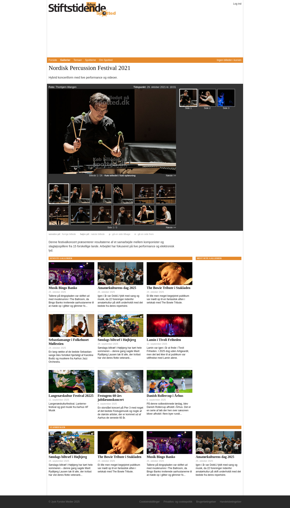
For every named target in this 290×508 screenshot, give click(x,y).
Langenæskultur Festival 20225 (71, 395)
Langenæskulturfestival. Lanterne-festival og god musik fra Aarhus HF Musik (68, 407)
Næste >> (171, 175)
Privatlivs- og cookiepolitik (177, 501)
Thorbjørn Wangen (66, 87)
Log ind (237, 3)
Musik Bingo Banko (63, 288)
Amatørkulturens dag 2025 (117, 288)
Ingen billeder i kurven (229, 60)
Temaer (78, 60)
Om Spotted (106, 60)
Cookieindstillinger (149, 501)
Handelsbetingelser (230, 501)
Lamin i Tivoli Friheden (164, 340)
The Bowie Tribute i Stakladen (168, 288)
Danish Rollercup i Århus (165, 395)
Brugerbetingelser (206, 501)
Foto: (52, 87)
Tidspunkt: (140, 87)
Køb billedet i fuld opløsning (120, 175)
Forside (53, 60)
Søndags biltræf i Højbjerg (117, 340)
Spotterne (90, 60)
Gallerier (65, 60)
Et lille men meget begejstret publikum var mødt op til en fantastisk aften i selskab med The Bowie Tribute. (168, 299)
